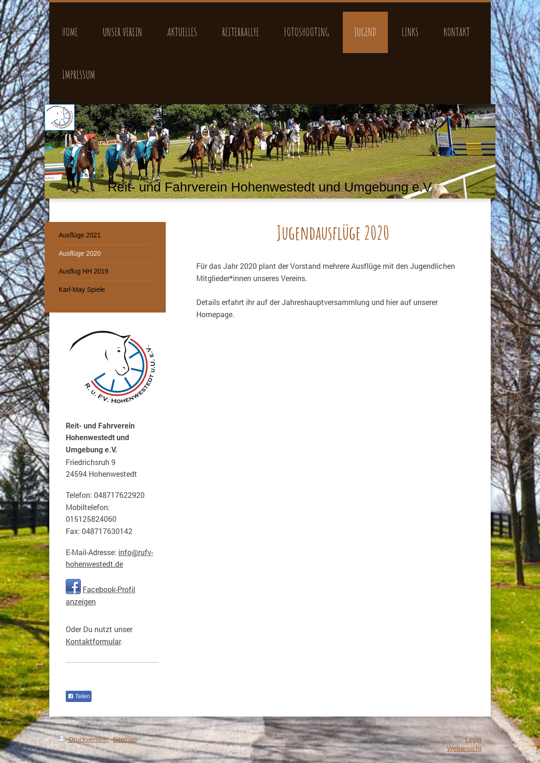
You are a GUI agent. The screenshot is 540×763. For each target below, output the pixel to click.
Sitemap (125, 739)
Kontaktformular (93, 641)
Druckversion (84, 739)
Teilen (79, 696)
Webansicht (464, 748)
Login (473, 739)
